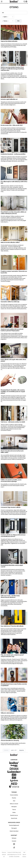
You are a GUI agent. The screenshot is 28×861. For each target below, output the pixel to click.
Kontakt (14, 841)
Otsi (18, 21)
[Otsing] (24, 2)
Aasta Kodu (14, 818)
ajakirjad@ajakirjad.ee (12, 854)
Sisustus (14, 797)
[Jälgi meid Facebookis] (14, 848)
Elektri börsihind (14, 831)
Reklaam (14, 838)
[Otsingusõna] (14, 12)
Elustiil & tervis (14, 815)
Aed (14, 800)
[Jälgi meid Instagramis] (14, 844)
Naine (14, 812)
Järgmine (21, 750)
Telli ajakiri (14, 828)
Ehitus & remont (14, 803)
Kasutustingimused (14, 825)
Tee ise (14, 809)
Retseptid (14, 806)
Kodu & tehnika (14, 795)
